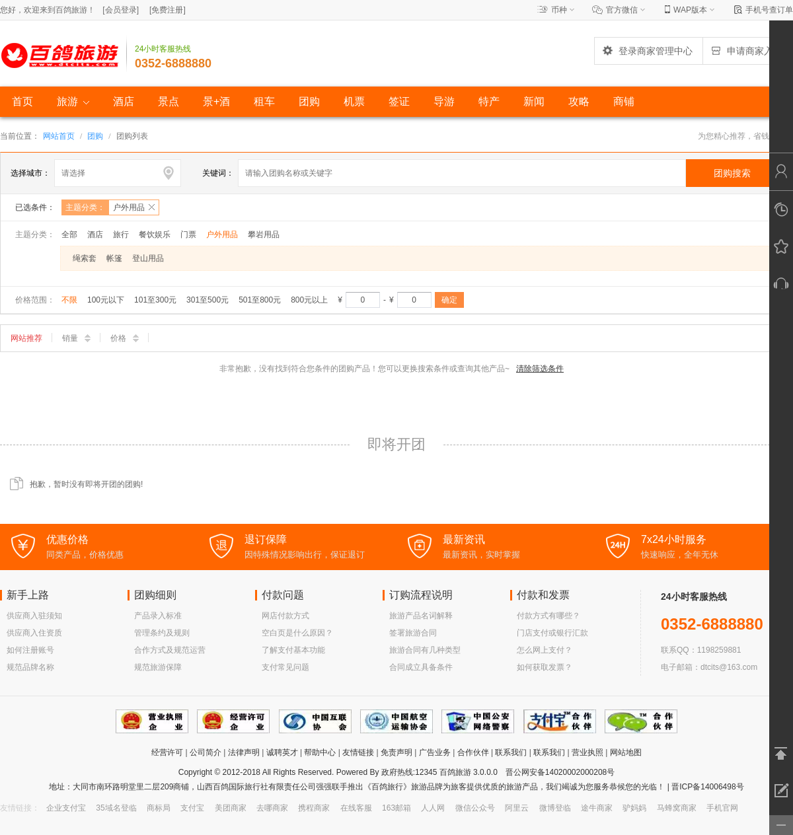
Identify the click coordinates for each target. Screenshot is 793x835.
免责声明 (396, 752)
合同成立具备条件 (421, 667)
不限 (69, 300)
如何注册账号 (30, 650)
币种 (559, 10)
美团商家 (230, 808)
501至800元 (260, 300)
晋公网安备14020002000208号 (560, 772)
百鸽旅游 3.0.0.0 (468, 772)
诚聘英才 (282, 752)
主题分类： (112, 207)
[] (120, 10)
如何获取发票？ (544, 667)
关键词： (218, 173)
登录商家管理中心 (647, 50)
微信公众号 (475, 808)
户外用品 (222, 234)
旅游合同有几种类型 (425, 650)
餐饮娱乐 (154, 234)
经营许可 (167, 752)
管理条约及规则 (162, 632)
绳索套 (84, 258)
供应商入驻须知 (34, 615)
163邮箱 (396, 808)
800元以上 (309, 300)
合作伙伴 (473, 752)
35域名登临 (116, 808)
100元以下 (105, 300)
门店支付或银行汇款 (552, 632)
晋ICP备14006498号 (706, 786)
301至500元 (207, 300)
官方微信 (622, 10)
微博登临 (555, 808)
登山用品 (148, 258)
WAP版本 (690, 10)
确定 (449, 300)
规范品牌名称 (30, 667)
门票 (188, 234)
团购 (95, 136)
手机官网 (722, 808)
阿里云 (517, 808)
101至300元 (155, 300)
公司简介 (205, 752)
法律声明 (244, 752)
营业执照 (587, 752)
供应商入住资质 (34, 632)
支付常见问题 (285, 667)
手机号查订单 (769, 10)
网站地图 (626, 752)
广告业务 (435, 752)
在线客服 (356, 808)
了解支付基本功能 (293, 650)
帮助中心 (320, 752)
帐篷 (114, 258)
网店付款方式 (285, 615)
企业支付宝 (66, 808)
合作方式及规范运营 (170, 650)
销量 (76, 338)
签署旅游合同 (413, 632)
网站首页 (59, 136)
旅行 (121, 234)
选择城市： (30, 173)
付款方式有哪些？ (548, 615)
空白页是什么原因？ (297, 632)
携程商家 (314, 808)
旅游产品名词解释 (421, 615)
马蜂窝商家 (677, 808)
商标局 (158, 808)
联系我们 (511, 752)
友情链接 (358, 752)
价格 (124, 338)
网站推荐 (26, 338)
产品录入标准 (158, 615)
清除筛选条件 (540, 368)
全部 (69, 234)
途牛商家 (597, 808)
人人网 (433, 808)
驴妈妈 (634, 808)
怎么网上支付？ (544, 650)
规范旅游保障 (158, 667)
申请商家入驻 (746, 50)
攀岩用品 (264, 234)
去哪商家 (272, 808)
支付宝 (192, 808)
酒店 (95, 234)
